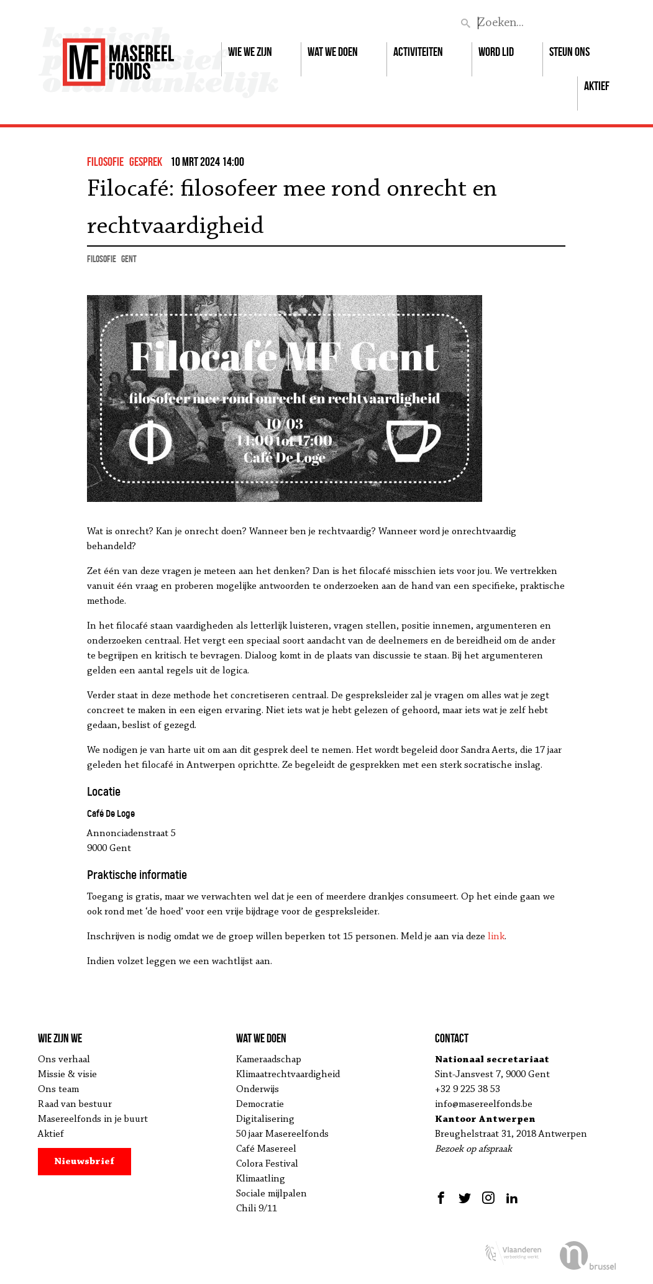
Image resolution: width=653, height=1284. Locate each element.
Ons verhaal (64, 1060)
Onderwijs (257, 1090)
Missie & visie (67, 1075)
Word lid (496, 51)
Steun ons (569, 51)
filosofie (105, 161)
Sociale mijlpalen (271, 1194)
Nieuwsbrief (84, 1162)
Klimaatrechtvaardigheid (288, 1075)
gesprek (145, 161)
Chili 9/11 (256, 1209)
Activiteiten (418, 51)
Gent (129, 258)
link (496, 937)
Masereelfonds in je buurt (93, 1119)
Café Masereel (266, 1149)
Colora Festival (267, 1164)
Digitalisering (265, 1119)
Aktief (597, 86)
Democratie (260, 1104)
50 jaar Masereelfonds (282, 1134)
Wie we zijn (250, 51)
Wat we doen (333, 51)
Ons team (58, 1090)
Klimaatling (260, 1179)
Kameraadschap (268, 1060)
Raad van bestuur (75, 1104)
